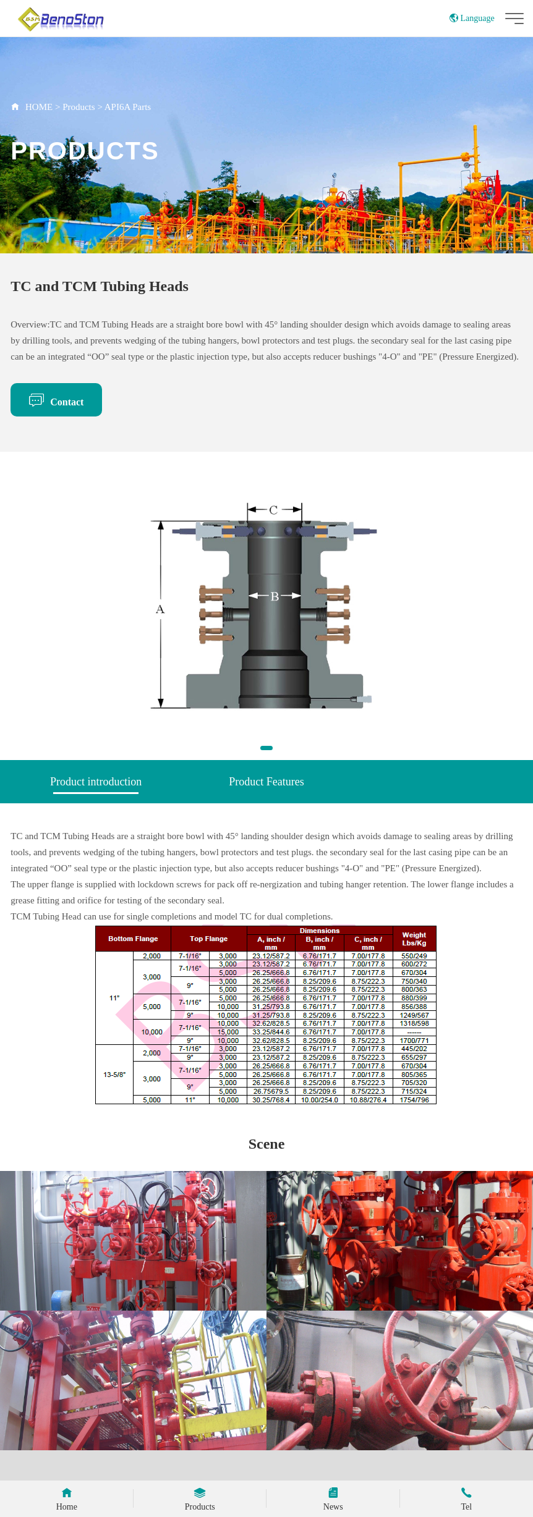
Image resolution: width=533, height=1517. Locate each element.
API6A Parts (127, 107)
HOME (39, 107)
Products (78, 107)
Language (472, 18)
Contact (56, 399)
